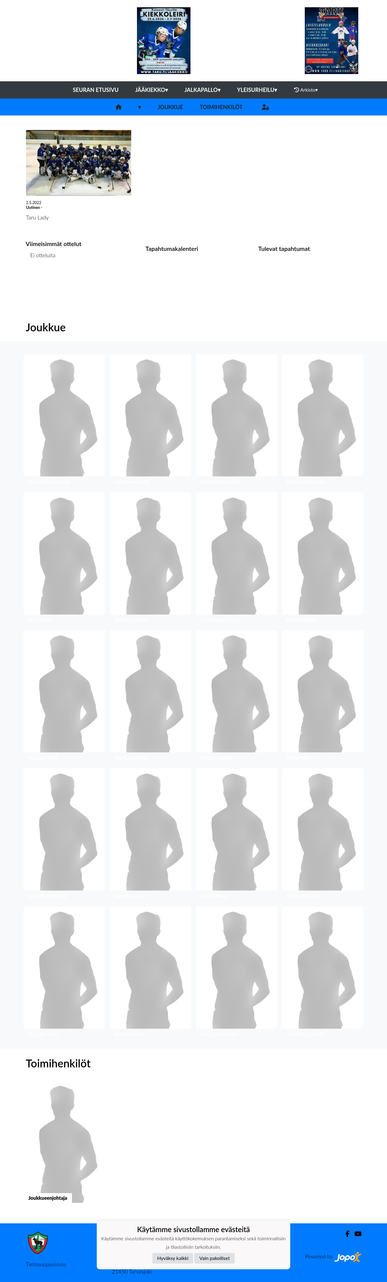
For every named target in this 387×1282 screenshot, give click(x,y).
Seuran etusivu (96, 89)
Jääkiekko (151, 89)
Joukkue (170, 107)
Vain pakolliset (214, 1258)
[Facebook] (345, 1234)
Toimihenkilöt (221, 107)
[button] (64, 421)
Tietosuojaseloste (46, 1264)
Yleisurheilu (257, 89)
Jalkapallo (202, 89)
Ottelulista (41, 278)
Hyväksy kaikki (172, 1258)
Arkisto (306, 89)
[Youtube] (355, 1234)
